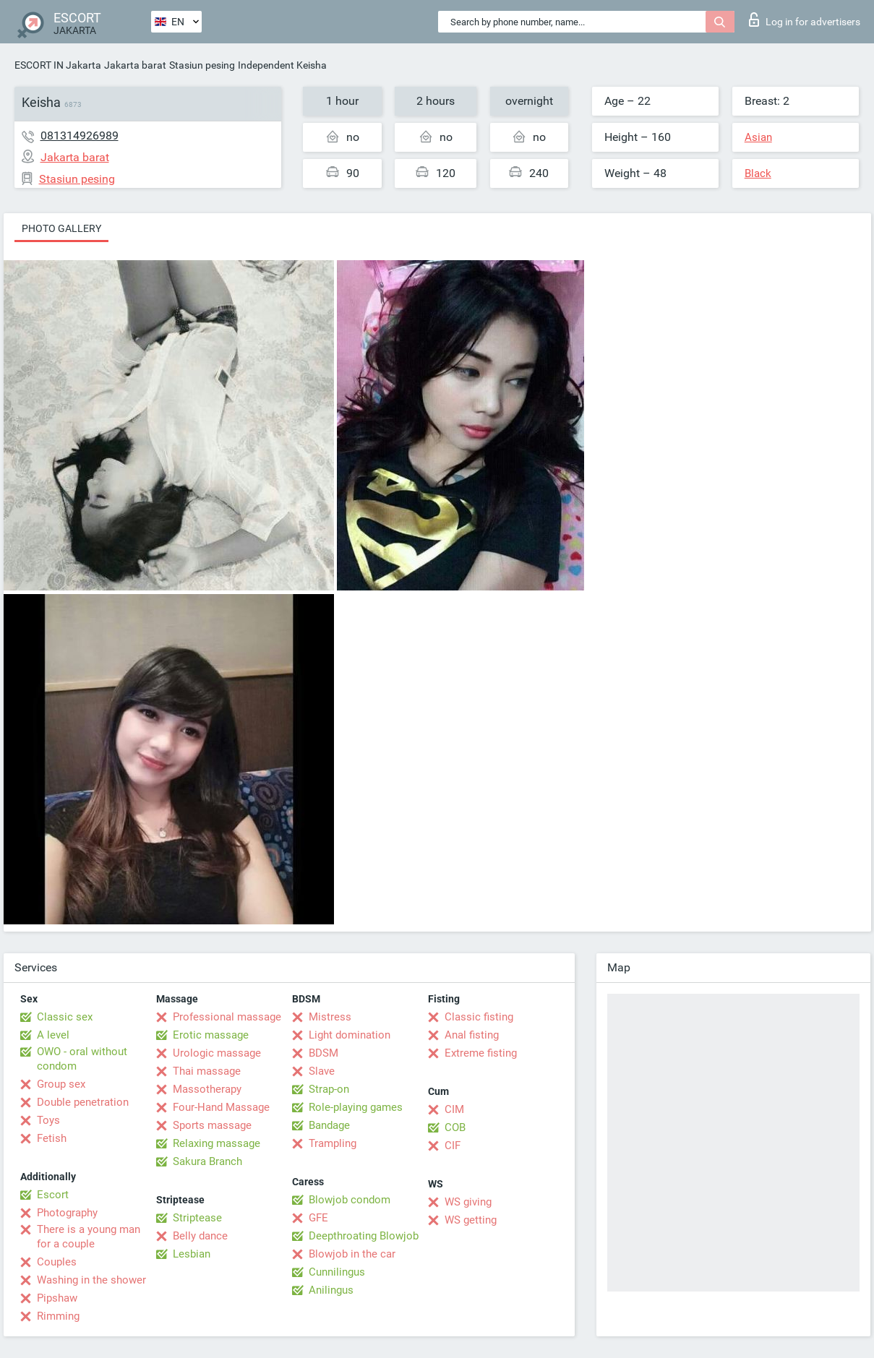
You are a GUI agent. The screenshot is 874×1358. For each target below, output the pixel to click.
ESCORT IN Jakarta (57, 65)
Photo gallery (61, 228)
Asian (758, 137)
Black (758, 173)
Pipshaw (57, 1298)
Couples (57, 1261)
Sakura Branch (207, 1161)
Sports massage (212, 1125)
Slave (322, 1071)
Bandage (329, 1125)
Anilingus (331, 1290)
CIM (454, 1109)
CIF (452, 1145)
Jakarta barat (135, 65)
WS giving (468, 1201)
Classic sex (65, 1016)
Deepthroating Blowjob (364, 1235)
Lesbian (191, 1253)
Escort (53, 1194)
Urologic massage (217, 1053)
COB (455, 1127)
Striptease (197, 1217)
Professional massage (227, 1016)
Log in (804, 19)
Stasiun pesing (202, 65)
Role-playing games (356, 1107)
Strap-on (329, 1089)
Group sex (61, 1084)
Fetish (52, 1138)
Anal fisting (472, 1034)
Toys (48, 1120)
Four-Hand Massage (221, 1107)
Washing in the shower (91, 1279)
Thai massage (207, 1071)
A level (53, 1034)
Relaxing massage (216, 1143)
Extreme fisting (481, 1053)
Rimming (58, 1316)
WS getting (471, 1219)
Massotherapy (207, 1089)
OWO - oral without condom (82, 1059)
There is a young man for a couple (88, 1236)
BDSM (323, 1053)
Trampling (332, 1143)
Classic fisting (479, 1016)
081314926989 (79, 135)
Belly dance (200, 1235)
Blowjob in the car (352, 1253)
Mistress (330, 1016)
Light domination (349, 1034)
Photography (67, 1212)
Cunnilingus (337, 1272)
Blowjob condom (349, 1199)
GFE (318, 1217)
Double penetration (83, 1102)
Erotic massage (211, 1034)
